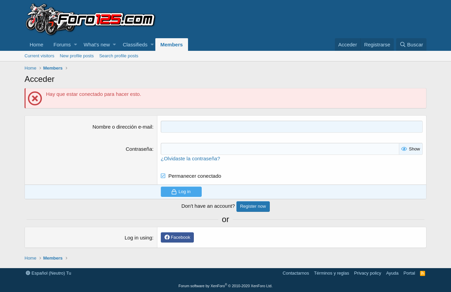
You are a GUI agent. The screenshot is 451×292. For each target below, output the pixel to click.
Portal (409, 273)
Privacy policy (367, 273)
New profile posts (77, 55)
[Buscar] (411, 44)
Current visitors (39, 55)
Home (36, 44)
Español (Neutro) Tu (48, 273)
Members (171, 44)
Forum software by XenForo (225, 286)
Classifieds (135, 44)
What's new (97, 44)
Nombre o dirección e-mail (122, 127)
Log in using (138, 237)
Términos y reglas (331, 273)
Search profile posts (118, 55)
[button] (75, 44)
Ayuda (392, 273)
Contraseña (139, 149)
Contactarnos (296, 273)
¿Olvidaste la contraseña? (190, 158)
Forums (62, 44)
